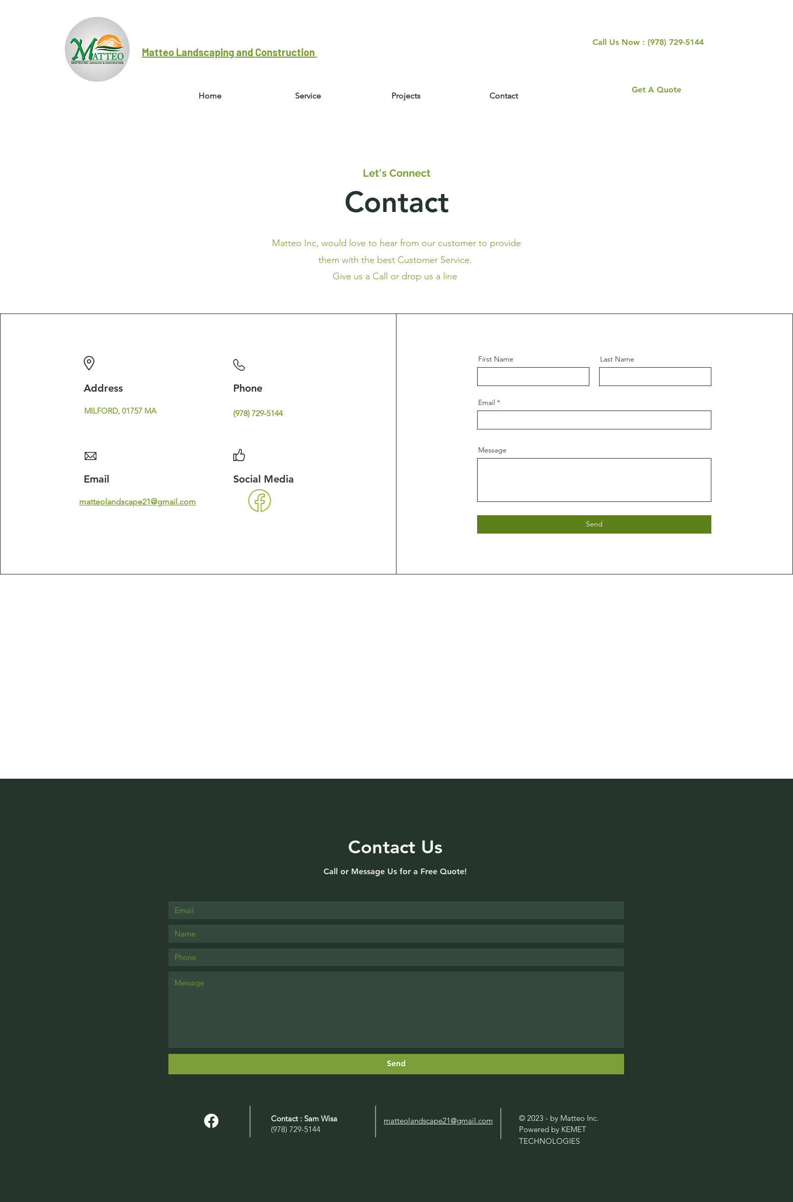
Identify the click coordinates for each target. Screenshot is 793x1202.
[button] (504, 96)
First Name (495, 359)
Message (492, 449)
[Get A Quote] (656, 90)
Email (486, 402)
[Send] (594, 524)
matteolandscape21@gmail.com (137, 502)
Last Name (617, 359)
